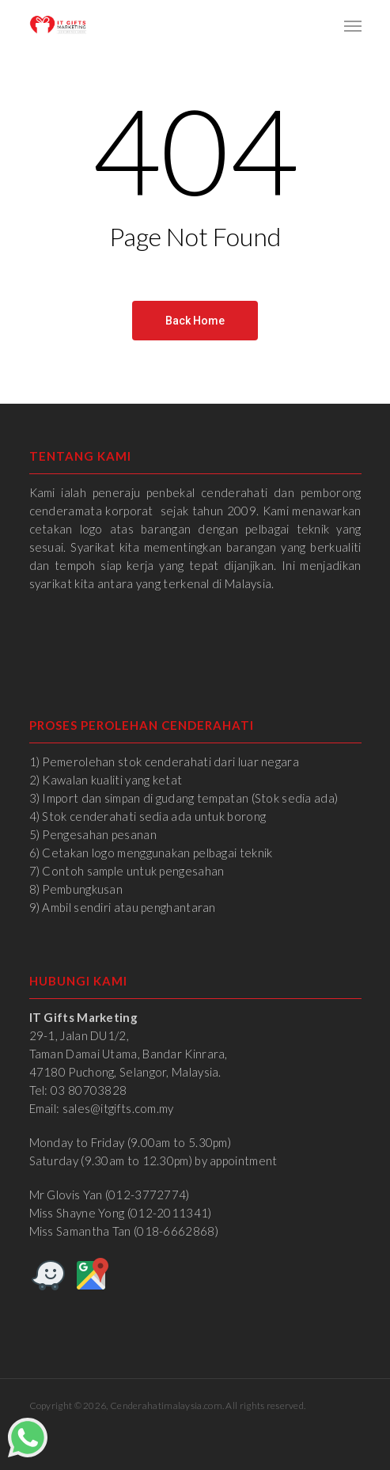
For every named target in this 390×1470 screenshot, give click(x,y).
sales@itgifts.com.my (118, 1108)
